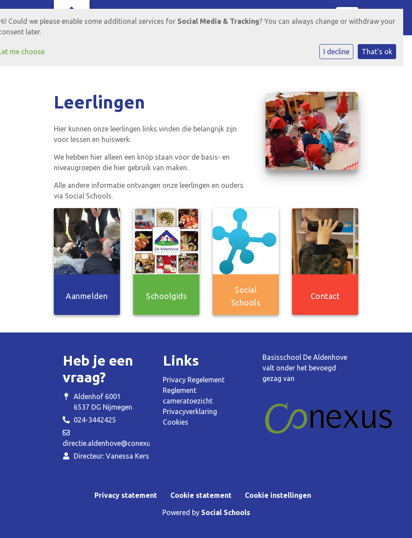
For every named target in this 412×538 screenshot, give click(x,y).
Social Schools (225, 512)
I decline (336, 52)
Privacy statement (125, 495)
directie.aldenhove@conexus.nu (113, 443)
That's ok (377, 52)
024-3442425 (95, 420)
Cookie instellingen (278, 495)
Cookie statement (201, 495)
